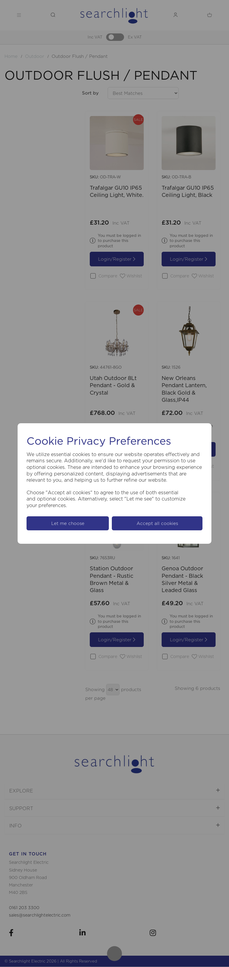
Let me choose (67, 523)
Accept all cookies (157, 523)
